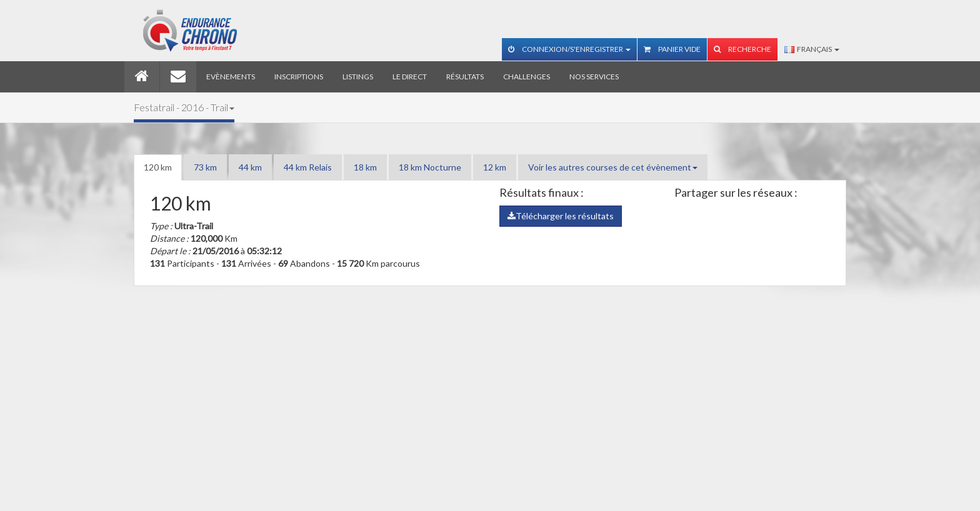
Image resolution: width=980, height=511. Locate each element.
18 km (365, 167)
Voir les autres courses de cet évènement (613, 167)
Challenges (526, 76)
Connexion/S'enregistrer (569, 49)
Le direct (409, 76)
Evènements (230, 76)
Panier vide (672, 49)
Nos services (594, 76)
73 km (205, 167)
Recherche (742, 49)
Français (811, 49)
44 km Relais (308, 167)
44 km (250, 167)
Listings (357, 76)
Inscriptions (298, 76)
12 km (494, 167)
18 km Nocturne (430, 167)
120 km (158, 167)
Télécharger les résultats (561, 216)
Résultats (465, 76)
